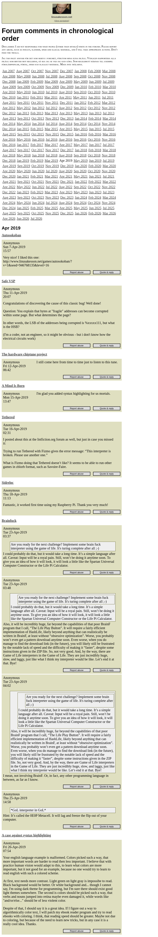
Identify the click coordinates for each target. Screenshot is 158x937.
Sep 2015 (23, 134)
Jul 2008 (51, 76)
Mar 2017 (51, 145)
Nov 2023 (52, 197)
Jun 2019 (95, 160)
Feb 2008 (94, 71)
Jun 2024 (38, 203)
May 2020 (24, 171)
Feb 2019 (37, 160)
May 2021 (81, 176)
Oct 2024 (94, 203)
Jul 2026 (36, 218)
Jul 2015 (108, 129)
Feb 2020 (94, 166)
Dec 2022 (9, 192)
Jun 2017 (95, 145)
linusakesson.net (61, 16)
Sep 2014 (80, 124)
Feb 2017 (37, 145)
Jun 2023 (95, 192)
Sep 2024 (80, 203)
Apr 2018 (8, 155)
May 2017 (81, 145)
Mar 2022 (109, 181)
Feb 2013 (37, 113)
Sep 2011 (23, 102)
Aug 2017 (9, 150)
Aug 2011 (9, 102)
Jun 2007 (8, 71)
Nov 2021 (52, 181)
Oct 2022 (94, 187)
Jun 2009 (95, 81)
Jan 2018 (81, 150)
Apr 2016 (8, 139)
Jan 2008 (80, 71)
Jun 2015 (95, 129)
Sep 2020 (80, 171)
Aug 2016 (65, 139)
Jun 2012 (38, 108)
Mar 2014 (109, 118)
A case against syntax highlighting (26, 835)
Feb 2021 (37, 176)
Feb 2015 (37, 129)
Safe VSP (8, 281)
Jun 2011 (94, 97)
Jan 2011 (23, 97)
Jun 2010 (38, 92)
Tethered (8, 417)
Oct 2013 (37, 118)
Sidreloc (8, 482)
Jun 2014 (38, 124)
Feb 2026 (94, 213)
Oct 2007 (37, 71)
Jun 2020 (38, 171)
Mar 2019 (51, 160)
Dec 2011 (66, 102)
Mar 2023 (51, 192)
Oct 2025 (37, 213)
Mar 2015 (51, 129)
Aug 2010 (65, 92)
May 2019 (81, 160)
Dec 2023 (66, 197)
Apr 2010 (8, 92)
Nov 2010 (108, 92)
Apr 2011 (65, 97)
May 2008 (24, 76)
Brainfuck (9, 520)
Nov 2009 (52, 87)
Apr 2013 (65, 113)
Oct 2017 (37, 150)
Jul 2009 (108, 81)
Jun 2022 (38, 187)
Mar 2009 (51, 81)
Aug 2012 (65, 108)
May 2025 (81, 208)
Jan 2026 (81, 213)
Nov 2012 (108, 108)
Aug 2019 (9, 166)
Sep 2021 (23, 181)
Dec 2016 (9, 145)
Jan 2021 (23, 176)
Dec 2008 (9, 81)
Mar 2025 (51, 208)
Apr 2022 (8, 187)
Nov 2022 (108, 187)
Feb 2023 (37, 192)
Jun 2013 (95, 113)
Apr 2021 (65, 176)
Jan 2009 (23, 81)
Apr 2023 (65, 192)
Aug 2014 (65, 124)
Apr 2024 (8, 203)
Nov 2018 (108, 155)
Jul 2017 (108, 145)
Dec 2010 (9, 97)
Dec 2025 (66, 213)
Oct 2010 (94, 92)
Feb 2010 (94, 87)
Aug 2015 (9, 134)
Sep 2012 (80, 108)
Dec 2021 (66, 181)
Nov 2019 (52, 166)
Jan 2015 (23, 129)
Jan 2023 (23, 192)
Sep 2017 (23, 150)
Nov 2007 (51, 71)
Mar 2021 (51, 176)
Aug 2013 (9, 118)
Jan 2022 (81, 181)
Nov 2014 (108, 124)
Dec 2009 (66, 87)
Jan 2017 (23, 145)
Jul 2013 (108, 113)
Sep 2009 (23, 87)
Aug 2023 (9, 197)
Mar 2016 (109, 134)
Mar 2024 (109, 197)
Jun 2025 (95, 208)
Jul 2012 (51, 108)
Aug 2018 (65, 155)
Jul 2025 (108, 208)
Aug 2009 (9, 87)
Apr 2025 (65, 208)
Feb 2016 (94, 134)
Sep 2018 (80, 155)
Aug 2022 (65, 187)
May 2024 (24, 203)
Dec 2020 (9, 176)
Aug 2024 (65, 203)
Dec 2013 (66, 118)
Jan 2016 (81, 134)
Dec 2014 (9, 129)
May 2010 (24, 92)
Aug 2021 (9, 181)
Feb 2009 (37, 81)
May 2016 (24, 139)
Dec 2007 (66, 71)
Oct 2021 (37, 181)
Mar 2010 (109, 87)
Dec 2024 (9, 208)
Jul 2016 (51, 139)
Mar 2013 (51, 113)
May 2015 (81, 129)
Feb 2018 (94, 150)
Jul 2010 (51, 92)
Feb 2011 (36, 97)
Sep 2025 (23, 213)
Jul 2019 (108, 160)
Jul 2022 (51, 187)
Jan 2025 (23, 208)
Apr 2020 (8, 171)
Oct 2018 (94, 155)
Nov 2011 (51, 102)
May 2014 (24, 124)
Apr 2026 (8, 218)
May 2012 (24, 108)
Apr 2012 (8, 108)
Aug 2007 (23, 71)
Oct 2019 (37, 166)
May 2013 (81, 113)
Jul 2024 (51, 203)
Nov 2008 (108, 76)
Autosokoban (11, 235)
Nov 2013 (52, 118)
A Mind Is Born (13, 386)
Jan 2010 (81, 87)
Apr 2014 (8, 124)
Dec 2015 (66, 134)
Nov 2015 (52, 134)
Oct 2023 (37, 197)
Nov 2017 (52, 150)
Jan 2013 (23, 113)
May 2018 (24, 155)
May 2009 (81, 81)
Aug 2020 (65, 171)
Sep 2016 (80, 139)
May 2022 (24, 187)
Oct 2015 (37, 134)
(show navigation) (61, 21)
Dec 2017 (66, 150)
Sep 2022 (80, 187)
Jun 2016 (38, 139)
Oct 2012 (94, 108)
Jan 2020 (81, 166)
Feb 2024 (94, 197)
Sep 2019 (23, 166)
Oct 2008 (94, 76)
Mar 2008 (108, 71)
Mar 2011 (51, 97)
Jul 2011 (108, 97)
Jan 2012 (80, 102)
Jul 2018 (51, 155)
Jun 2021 (95, 176)
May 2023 (81, 192)
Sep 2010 (80, 92)
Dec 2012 (9, 113)
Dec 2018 (9, 160)
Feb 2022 (94, 181)
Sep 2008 (80, 76)
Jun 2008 (38, 76)
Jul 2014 (51, 124)
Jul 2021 (108, 176)
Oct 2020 (94, 171)
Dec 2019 (66, 166)
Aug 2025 (9, 213)
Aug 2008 (65, 76)
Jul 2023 (108, 192)
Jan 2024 (81, 197)
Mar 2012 (108, 102)
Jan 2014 (81, 118)
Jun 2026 (23, 218)
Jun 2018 (38, 155)
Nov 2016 (108, 139)
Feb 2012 (94, 102)
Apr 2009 (65, 81)
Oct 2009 (37, 87)
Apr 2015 (65, 129)
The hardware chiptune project (24, 354)
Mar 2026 (109, 213)
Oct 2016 (94, 139)
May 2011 (80, 97)
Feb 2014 (94, 118)
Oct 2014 (94, 124)
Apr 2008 (8, 76)
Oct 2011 (37, 102)
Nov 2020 (108, 171)
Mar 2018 (109, 150)
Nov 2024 (108, 203)
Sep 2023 (23, 197)
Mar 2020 (109, 166)
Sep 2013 (23, 118)
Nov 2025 (52, 213)
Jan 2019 (23, 160)
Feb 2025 (37, 208)
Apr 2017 (65, 145)
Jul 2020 (51, 171)
